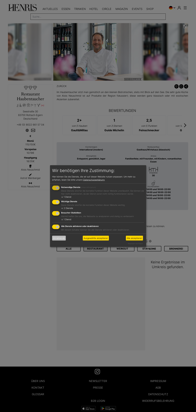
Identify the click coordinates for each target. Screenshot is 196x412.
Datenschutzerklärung (94, 179)
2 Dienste (67, 208)
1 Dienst (66, 197)
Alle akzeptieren (134, 238)
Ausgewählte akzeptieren (96, 238)
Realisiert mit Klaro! (135, 243)
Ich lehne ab (59, 238)
